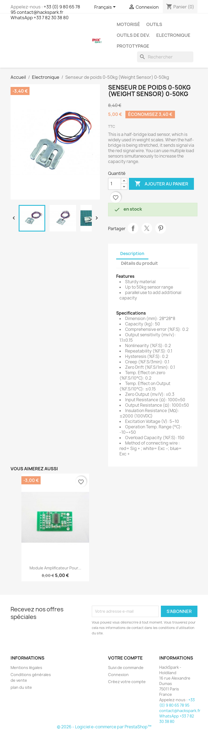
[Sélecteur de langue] (106, 7)
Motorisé (128, 24)
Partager (133, 228)
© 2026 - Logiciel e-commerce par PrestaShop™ (104, 727)
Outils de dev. (133, 35)
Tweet (146, 228)
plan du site (21, 687)
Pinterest (160, 228)
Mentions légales (26, 667)
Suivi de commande (126, 667)
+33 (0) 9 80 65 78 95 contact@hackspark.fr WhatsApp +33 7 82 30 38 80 (45, 12)
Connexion (118, 674)
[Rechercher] (165, 56)
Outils (154, 24)
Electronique (173, 35)
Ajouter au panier (161, 183)
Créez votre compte (127, 681)
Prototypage (133, 46)
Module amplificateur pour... (55, 567)
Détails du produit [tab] (139, 263)
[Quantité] (114, 184)
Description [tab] (132, 253)
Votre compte (125, 658)
